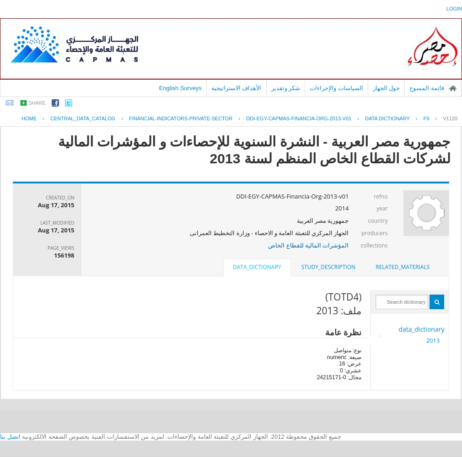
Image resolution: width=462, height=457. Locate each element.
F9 (427, 118)
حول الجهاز (386, 88)
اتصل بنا (10, 436)
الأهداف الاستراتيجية (236, 88)
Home (29, 118)
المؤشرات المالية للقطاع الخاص (308, 245)
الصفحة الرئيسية (453, 88)
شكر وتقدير (286, 88)
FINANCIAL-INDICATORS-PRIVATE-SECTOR (180, 118)
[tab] (402, 267)
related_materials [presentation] (403, 267)
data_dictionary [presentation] (257, 267)
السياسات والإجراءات (336, 88)
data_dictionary (421, 329)
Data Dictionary (387, 118)
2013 (433, 340)
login (454, 8)
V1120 (450, 118)
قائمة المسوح (426, 88)
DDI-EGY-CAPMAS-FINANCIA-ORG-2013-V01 (298, 118)
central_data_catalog (82, 118)
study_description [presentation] (328, 267)
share (37, 103)
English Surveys (180, 88)
